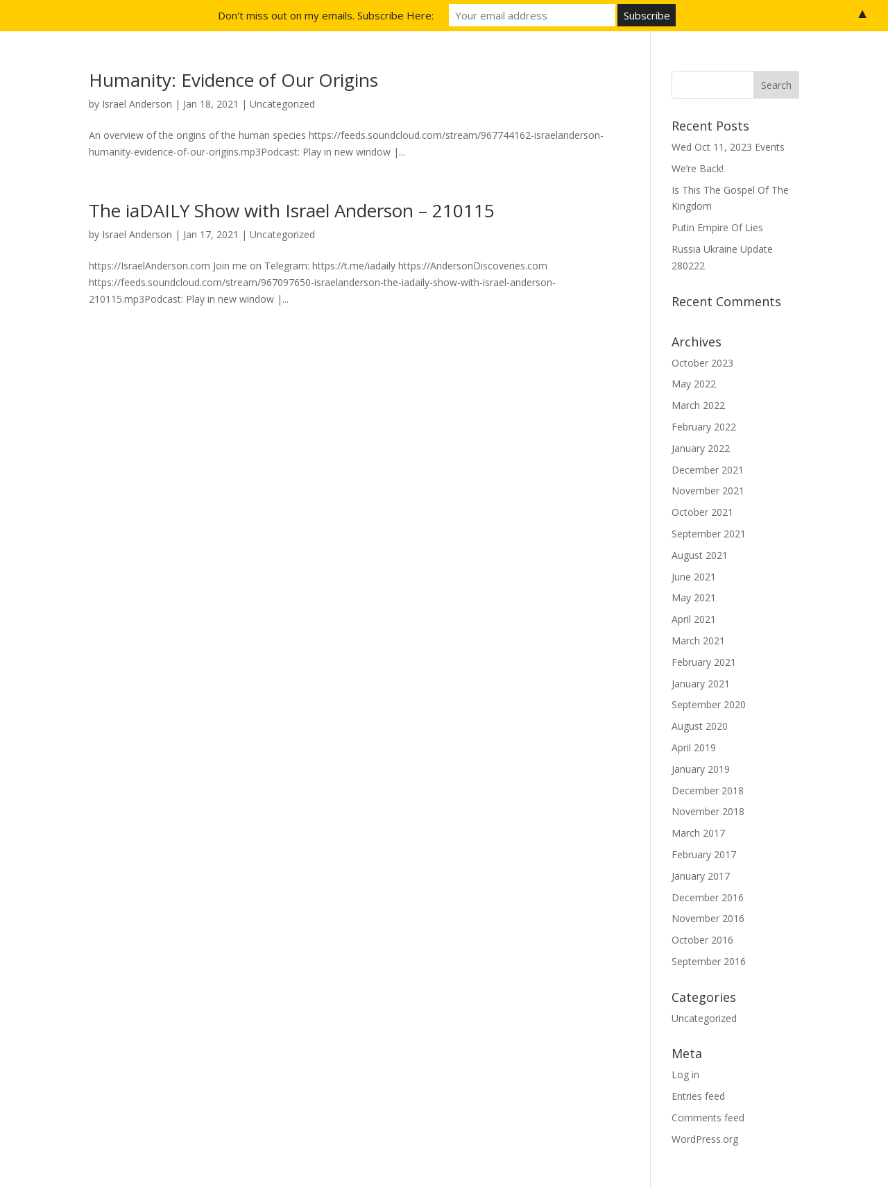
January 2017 (701, 875)
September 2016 (709, 961)
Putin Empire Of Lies (717, 227)
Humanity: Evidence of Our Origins (233, 79)
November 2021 (708, 490)
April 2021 (694, 619)
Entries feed (698, 1096)
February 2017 (704, 854)
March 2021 (698, 640)
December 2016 (708, 897)
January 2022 (701, 448)
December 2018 (708, 790)
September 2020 (709, 704)
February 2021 (704, 662)
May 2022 (694, 383)
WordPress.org (705, 1139)
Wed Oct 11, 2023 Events (728, 146)
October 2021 (702, 512)
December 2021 (708, 469)
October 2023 (702, 362)
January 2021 (701, 683)
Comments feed (708, 1117)
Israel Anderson (137, 103)
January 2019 (701, 769)
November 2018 (708, 811)
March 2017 (698, 832)
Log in (685, 1074)
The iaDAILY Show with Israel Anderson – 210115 (292, 210)
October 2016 (702, 939)
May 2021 (694, 597)
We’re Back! (698, 168)
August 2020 (700, 726)
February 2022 (704, 426)
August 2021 (700, 555)
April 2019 (694, 747)
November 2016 (708, 918)
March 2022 (698, 405)
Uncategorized (282, 103)
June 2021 (694, 576)
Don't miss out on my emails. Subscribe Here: (326, 15)
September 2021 (709, 533)
